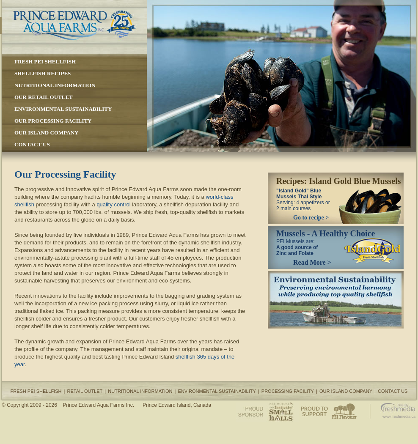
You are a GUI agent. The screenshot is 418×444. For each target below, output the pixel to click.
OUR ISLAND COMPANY (46, 132)
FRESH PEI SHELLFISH (45, 61)
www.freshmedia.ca (398, 416)
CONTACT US (32, 144)
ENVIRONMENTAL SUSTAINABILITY (63, 109)
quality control (113, 204)
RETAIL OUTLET (85, 391)
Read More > (312, 262)
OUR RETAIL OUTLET (43, 97)
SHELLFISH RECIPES (42, 73)
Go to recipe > (311, 217)
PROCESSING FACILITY (287, 391)
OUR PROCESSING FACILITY (53, 121)
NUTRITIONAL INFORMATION (55, 85)
